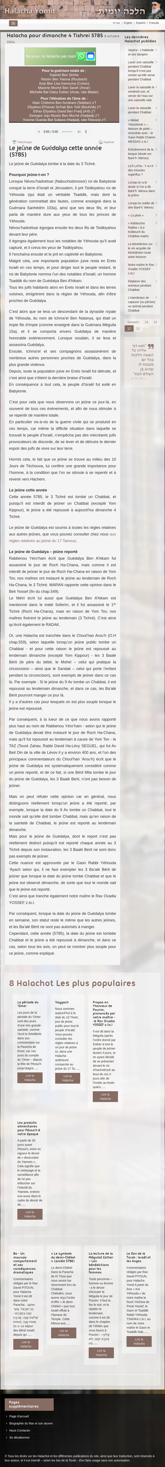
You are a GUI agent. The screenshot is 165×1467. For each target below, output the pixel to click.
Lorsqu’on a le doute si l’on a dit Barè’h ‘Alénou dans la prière (143, 189)
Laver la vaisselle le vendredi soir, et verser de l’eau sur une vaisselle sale (143, 94)
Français (154, 22)
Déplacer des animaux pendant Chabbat (143, 285)
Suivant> (133, 322)
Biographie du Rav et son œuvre (31, 1423)
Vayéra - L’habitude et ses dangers (143, 52)
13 (155, 322)
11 (138, 328)
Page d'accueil (19, 1416)
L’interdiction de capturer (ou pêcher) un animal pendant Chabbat (143, 304)
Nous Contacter (19, 1430)
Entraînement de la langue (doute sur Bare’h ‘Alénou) (143, 154)
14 (146, 322)
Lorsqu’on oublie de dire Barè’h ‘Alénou (143, 205)
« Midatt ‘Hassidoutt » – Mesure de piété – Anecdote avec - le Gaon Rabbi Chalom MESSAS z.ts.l (143, 130)
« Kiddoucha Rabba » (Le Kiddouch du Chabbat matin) (143, 230)
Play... (63, 132)
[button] (60, 56)
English (128, 22)
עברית (116, 22)
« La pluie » (143, 215)
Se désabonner (19, 1437)
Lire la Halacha (29, 1078)
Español (140, 22)
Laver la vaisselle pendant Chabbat (143, 110)
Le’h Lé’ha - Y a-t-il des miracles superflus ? (143, 170)
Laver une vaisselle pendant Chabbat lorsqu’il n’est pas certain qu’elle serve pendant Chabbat (143, 71)
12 (129, 328)
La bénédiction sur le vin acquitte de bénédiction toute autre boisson (143, 250)
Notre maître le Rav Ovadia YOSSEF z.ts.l (143, 269)
